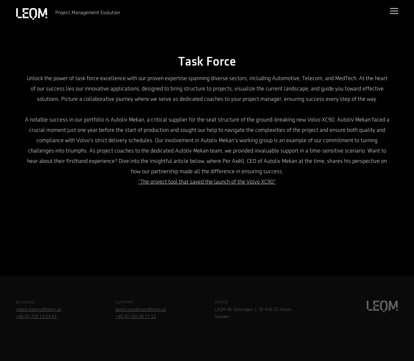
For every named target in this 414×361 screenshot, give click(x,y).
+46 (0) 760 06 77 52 (135, 316)
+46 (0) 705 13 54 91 (36, 316)
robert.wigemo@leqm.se (38, 309)
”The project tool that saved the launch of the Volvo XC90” (207, 182)
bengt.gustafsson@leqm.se (140, 309)
